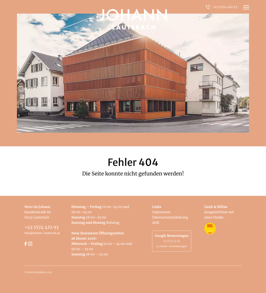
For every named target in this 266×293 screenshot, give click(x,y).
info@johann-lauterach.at (42, 233)
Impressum (161, 212)
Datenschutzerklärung (170, 217)
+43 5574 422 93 (41, 227)
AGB (155, 223)
